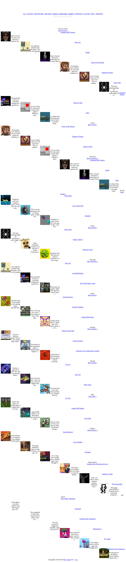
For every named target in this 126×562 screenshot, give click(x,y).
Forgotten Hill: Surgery (68, 32)
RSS (76, 560)
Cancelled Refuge (122, 93)
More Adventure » (92, 158)
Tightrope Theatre (107, 72)
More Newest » (63, 30)
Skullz (88, 52)
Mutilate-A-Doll (107, 474)
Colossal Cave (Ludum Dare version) (87, 351)
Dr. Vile (67, 398)
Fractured (78, 509)
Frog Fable (87, 418)
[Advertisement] (63, 21)
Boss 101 (78, 42)
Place (87, 113)
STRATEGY (79, 14)
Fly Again (107, 539)
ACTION (30, 14)
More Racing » (92, 363)
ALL (24, 14)
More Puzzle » (92, 228)
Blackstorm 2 (97, 529)
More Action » (92, 125)
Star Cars (78, 374)
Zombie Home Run (88, 317)
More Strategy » (92, 329)
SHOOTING (63, 14)
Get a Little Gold (77, 206)
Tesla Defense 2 (68, 432)
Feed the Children (77, 307)
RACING (87, 14)
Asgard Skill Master (77, 408)
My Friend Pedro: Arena (87, 283)
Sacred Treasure (78, 341)
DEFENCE (99, 14)
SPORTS (71, 14)
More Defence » (92, 430)
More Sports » (92, 295)
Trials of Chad (77, 103)
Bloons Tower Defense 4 (117, 549)
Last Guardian (77, 442)
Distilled (87, 216)
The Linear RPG (117, 484)
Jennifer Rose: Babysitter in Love (97, 464)
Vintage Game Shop (68, 331)
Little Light (117, 83)
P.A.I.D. (67, 364)
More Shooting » (92, 261)
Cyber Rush (68, 196)
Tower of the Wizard (97, 62)
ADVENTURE (39, 14)
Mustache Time (87, 250)
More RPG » (92, 396)
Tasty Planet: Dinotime (68, 499)
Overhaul (88, 452)
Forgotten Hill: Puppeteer (88, 519)
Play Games (67, 560)
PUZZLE (55, 14)
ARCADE (48, 14)
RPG (92, 14)
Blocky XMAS (77, 239)
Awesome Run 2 (68, 297)
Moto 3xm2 (87, 385)
